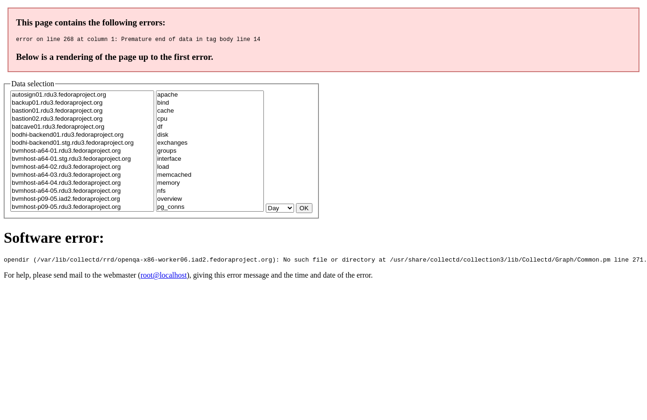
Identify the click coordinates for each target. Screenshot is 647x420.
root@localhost (163, 278)
